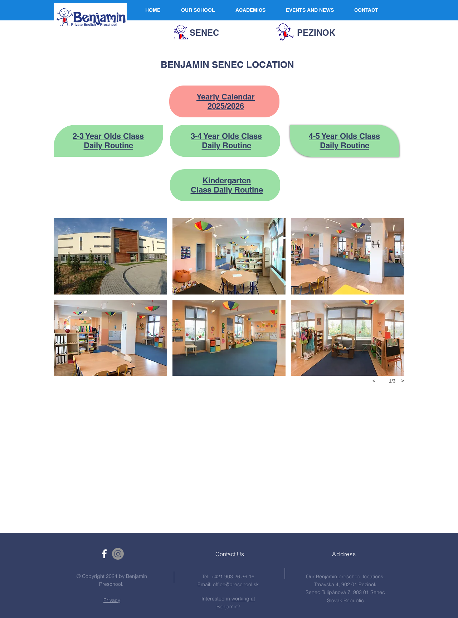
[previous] (374, 381)
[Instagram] (118, 554)
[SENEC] (204, 32)
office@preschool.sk (236, 584)
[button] (110, 256)
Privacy (111, 600)
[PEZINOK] (316, 32)
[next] (402, 381)
